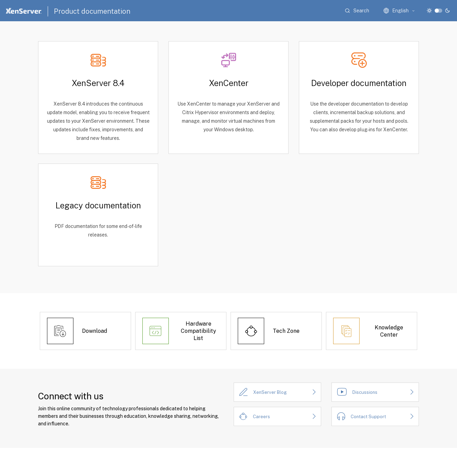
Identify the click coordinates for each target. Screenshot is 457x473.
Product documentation (92, 11)
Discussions (364, 392)
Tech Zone (286, 331)
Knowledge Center (389, 331)
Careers (261, 416)
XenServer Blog (270, 392)
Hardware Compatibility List (198, 330)
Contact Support (368, 416)
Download (94, 331)
